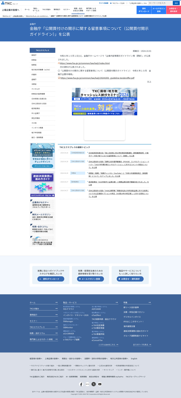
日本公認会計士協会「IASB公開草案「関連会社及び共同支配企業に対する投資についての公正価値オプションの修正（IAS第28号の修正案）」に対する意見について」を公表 (119, 193)
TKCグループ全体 (118, 3)
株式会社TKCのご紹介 (55, 376)
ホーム (27, 9)
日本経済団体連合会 (78, 153)
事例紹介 (33, 314)
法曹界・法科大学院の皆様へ (96, 358)
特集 (125, 302)
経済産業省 (75, 182)
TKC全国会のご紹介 (37, 376)
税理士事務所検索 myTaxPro (112, 376)
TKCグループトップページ (135, 376)
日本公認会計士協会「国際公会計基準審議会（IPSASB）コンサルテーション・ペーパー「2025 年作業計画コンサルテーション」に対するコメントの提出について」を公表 (119, 164)
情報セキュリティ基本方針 (85, 365)
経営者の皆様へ (36, 358)
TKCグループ (7, 16)
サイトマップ (109, 370)
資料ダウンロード (144, 10)
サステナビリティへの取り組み (42, 365)
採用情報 (83, 376)
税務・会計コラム (37, 333)
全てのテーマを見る (140, 344)
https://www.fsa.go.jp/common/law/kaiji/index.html (85, 63)
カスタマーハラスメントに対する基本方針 (84, 370)
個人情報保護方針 (64, 365)
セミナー (66, 9)
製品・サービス (70, 302)
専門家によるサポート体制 (91, 9)
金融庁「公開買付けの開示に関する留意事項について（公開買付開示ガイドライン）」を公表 (78, 16)
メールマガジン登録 (159, 10)
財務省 (74, 173)
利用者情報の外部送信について (127, 365)
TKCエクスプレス (42, 50)
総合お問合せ (94, 376)
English (134, 358)
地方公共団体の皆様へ (119, 358)
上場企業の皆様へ (10, 9)
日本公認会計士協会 (78, 161)
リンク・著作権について (127, 370)
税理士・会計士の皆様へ (72, 358)
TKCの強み (46, 9)
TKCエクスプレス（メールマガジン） (37, 16)
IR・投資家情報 (72, 376)
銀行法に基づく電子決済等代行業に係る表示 (47, 370)
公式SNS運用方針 (105, 365)
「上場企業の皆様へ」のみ (137, 3)
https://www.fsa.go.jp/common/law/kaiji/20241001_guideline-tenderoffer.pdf (97, 77)
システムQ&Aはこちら (107, 344)
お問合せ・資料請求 (173, 10)
